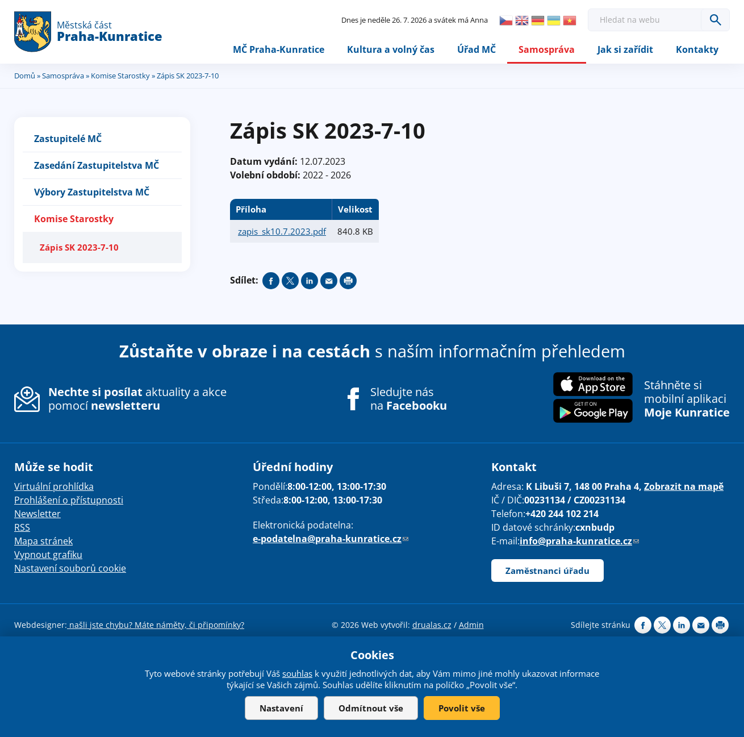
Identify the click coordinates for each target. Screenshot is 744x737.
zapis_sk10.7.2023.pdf (282, 231)
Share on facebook (270, 280)
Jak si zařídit (625, 49)
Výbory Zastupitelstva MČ (91, 192)
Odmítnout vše (370, 708)
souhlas (297, 673)
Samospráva (547, 49)
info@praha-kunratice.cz (579, 541)
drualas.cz (432, 624)
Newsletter (37, 513)
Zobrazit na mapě (684, 486)
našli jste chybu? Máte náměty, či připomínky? (155, 624)
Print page (348, 280)
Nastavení (281, 708)
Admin (471, 624)
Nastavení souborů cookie (70, 568)
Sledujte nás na (408, 399)
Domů (24, 75)
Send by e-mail (328, 280)
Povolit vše (461, 708)
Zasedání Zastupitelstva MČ (96, 165)
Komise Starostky (120, 75)
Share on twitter (290, 280)
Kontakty (697, 49)
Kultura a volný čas (390, 49)
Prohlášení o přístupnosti (68, 500)
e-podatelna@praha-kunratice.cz (330, 538)
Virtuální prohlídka (54, 486)
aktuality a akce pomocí (137, 398)
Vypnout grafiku (48, 554)
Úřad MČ (476, 49)
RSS (22, 527)
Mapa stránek (43, 541)
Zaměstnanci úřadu (547, 570)
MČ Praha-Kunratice (278, 49)
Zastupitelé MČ (68, 138)
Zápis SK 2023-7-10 (79, 247)
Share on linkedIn (309, 280)
